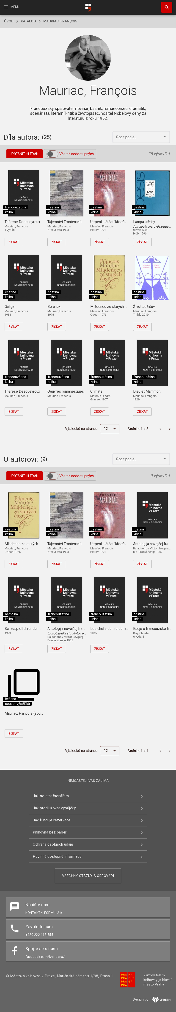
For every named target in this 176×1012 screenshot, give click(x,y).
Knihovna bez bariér (50, 832)
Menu (11, 7)
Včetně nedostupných (76, 154)
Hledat (165, 5)
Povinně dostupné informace (57, 856)
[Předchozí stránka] (160, 428)
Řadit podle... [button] (127, 137)
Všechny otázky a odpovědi (88, 876)
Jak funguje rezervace (52, 820)
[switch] (52, 154)
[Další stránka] (169, 428)
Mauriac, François (60, 21)
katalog (28, 21)
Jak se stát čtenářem (51, 796)
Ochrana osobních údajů (53, 844)
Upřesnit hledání (24, 154)
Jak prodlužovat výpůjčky (54, 808)
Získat (13, 242)
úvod (9, 21)
